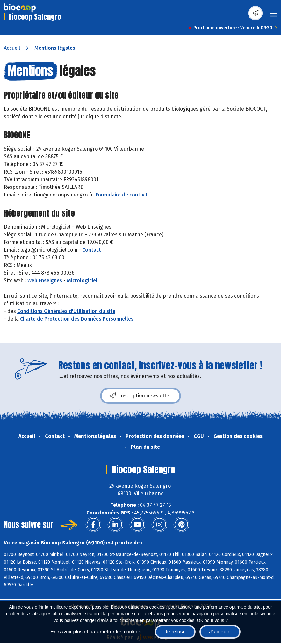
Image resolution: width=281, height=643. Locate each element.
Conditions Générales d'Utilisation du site (66, 311)
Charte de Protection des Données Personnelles (76, 319)
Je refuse (175, 631)
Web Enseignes (44, 280)
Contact (91, 250)
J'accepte (220, 631)
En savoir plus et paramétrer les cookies (95, 631)
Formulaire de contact (122, 195)
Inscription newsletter (140, 396)
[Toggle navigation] (273, 15)
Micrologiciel (82, 280)
